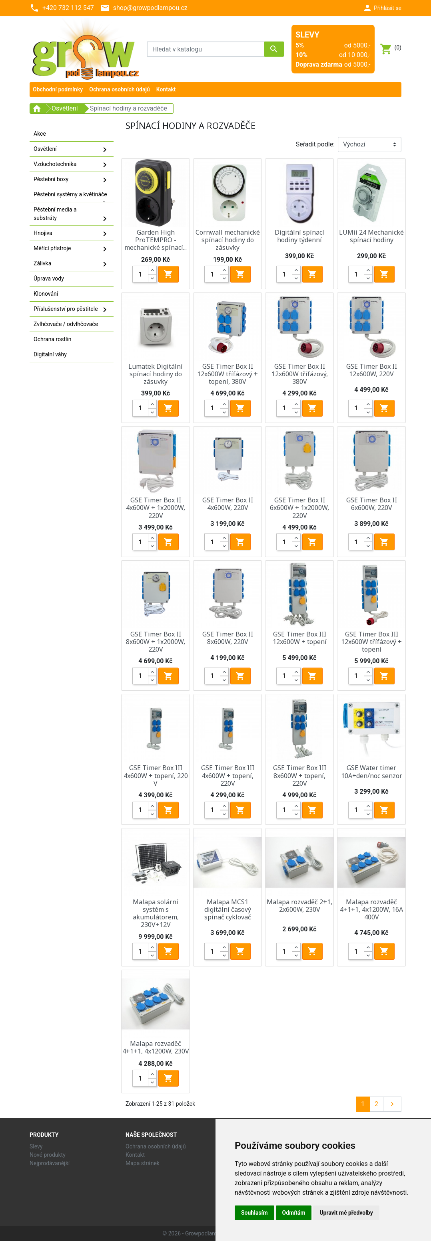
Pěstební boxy (72, 180)
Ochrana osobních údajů (156, 1146)
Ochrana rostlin (53, 339)
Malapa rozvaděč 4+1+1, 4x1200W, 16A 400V (371, 909)
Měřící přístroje (72, 249)
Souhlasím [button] (254, 1212)
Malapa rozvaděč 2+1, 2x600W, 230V (299, 905)
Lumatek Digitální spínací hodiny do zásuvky (155, 374)
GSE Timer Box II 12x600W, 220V (371, 370)
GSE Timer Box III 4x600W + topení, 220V (227, 775)
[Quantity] (140, 274)
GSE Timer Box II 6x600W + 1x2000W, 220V (299, 508)
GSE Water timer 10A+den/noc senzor (371, 771)
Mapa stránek (143, 1163)
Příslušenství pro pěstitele (72, 309)
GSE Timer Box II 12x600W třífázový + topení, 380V (227, 374)
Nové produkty (48, 1155)
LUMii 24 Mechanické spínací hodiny (371, 236)
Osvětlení (72, 149)
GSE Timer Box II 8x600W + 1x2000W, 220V (155, 642)
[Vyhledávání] (215, 49)
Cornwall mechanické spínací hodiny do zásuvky (228, 240)
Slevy (36, 1146)
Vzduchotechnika (72, 165)
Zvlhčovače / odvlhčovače (66, 324)
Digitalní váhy (50, 354)
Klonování (46, 293)
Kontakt (135, 1155)
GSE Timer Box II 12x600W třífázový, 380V (299, 374)
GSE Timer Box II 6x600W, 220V (371, 504)
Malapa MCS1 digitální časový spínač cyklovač (227, 909)
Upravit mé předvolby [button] (346, 1212)
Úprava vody (49, 278)
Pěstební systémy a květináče (72, 196)
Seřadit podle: (315, 144)
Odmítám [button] (293, 1212)
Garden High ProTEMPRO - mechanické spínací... (155, 240)
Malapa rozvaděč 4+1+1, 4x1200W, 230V (155, 1047)
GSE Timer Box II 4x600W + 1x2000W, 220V (155, 508)
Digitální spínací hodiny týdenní (299, 236)
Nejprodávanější (50, 1163)
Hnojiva (72, 234)
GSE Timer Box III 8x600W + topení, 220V (299, 775)
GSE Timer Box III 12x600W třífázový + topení (371, 642)
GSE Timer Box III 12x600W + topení (300, 638)
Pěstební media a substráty (72, 214)
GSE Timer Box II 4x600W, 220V (227, 504)
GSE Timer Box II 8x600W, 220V (227, 638)
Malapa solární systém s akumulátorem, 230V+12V (156, 913)
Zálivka (72, 264)
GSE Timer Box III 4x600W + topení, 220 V (156, 775)
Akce (40, 133)
